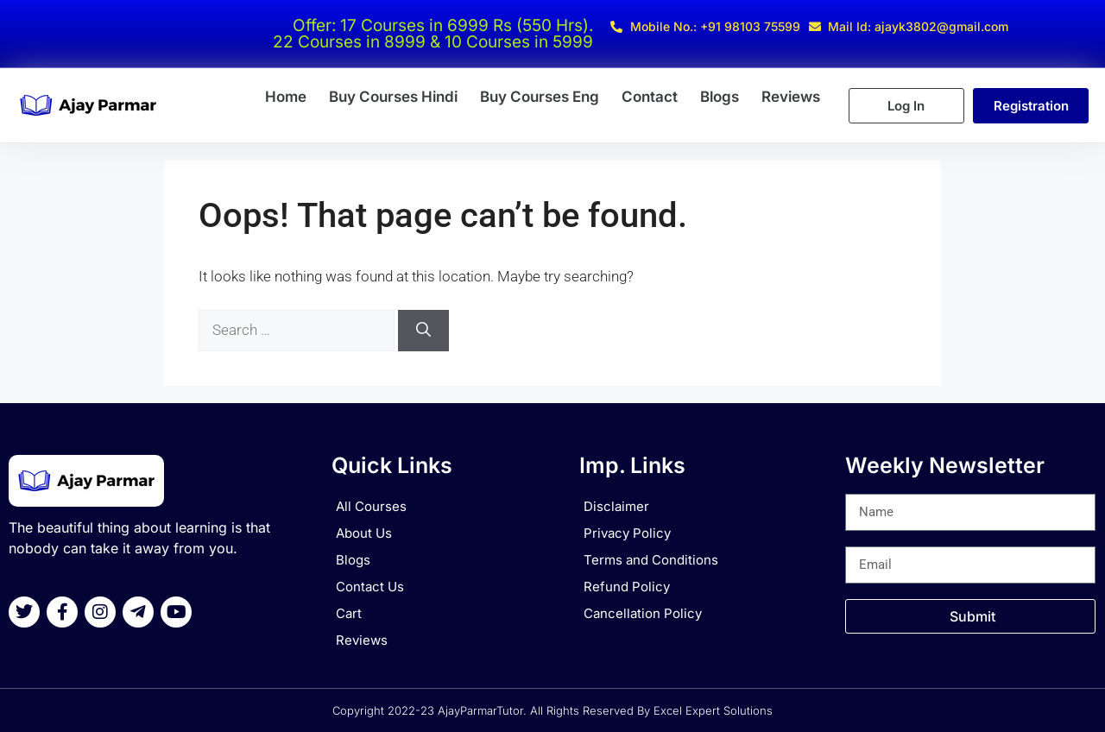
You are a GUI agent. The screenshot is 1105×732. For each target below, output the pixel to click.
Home (285, 96)
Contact (650, 96)
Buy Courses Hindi (393, 96)
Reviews (790, 96)
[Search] (423, 330)
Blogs (719, 96)
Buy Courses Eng (539, 96)
